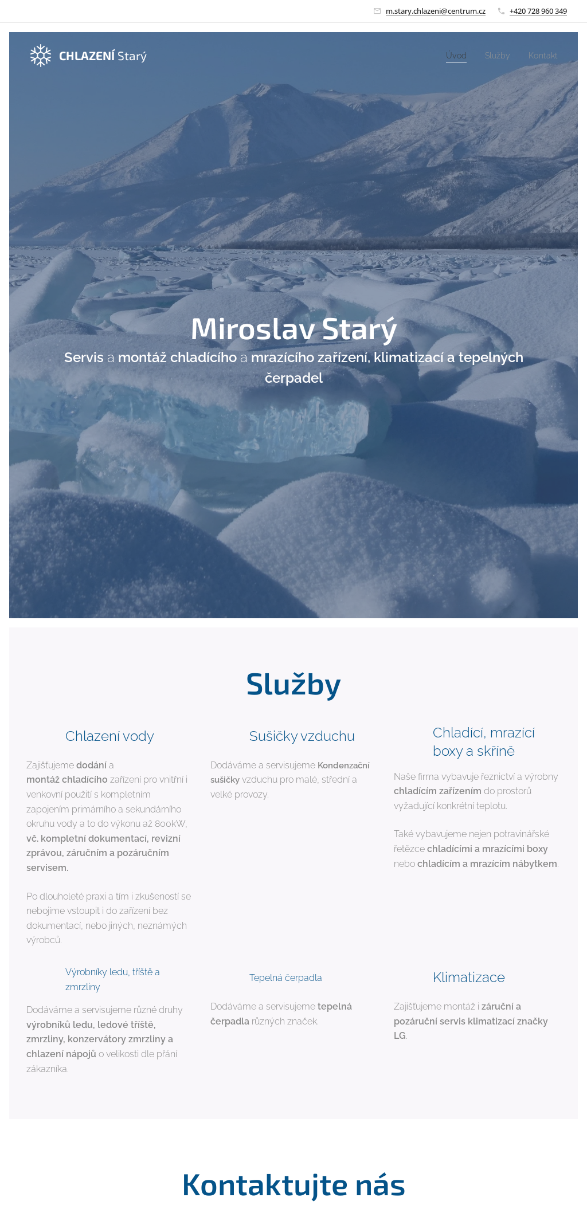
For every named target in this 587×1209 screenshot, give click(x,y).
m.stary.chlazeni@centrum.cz (436, 11)
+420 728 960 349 (538, 11)
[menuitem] (452, 55)
